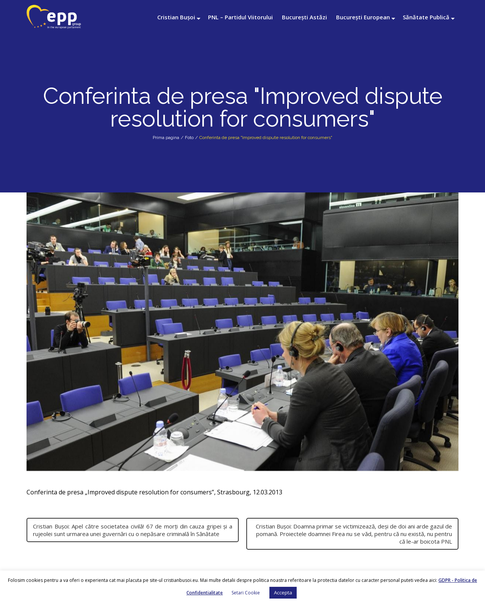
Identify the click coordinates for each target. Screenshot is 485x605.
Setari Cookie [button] (246, 592)
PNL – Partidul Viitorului (240, 17)
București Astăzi (304, 17)
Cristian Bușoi (176, 17)
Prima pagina (166, 137)
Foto (189, 137)
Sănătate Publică (426, 17)
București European (363, 17)
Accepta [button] (283, 592)
